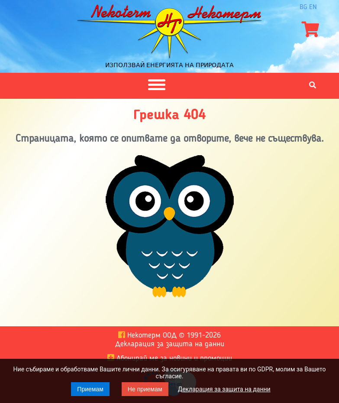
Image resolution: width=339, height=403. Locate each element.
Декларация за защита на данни (224, 389)
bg (303, 7)
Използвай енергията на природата (169, 65)
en (313, 7)
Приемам (90, 389)
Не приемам (145, 389)
